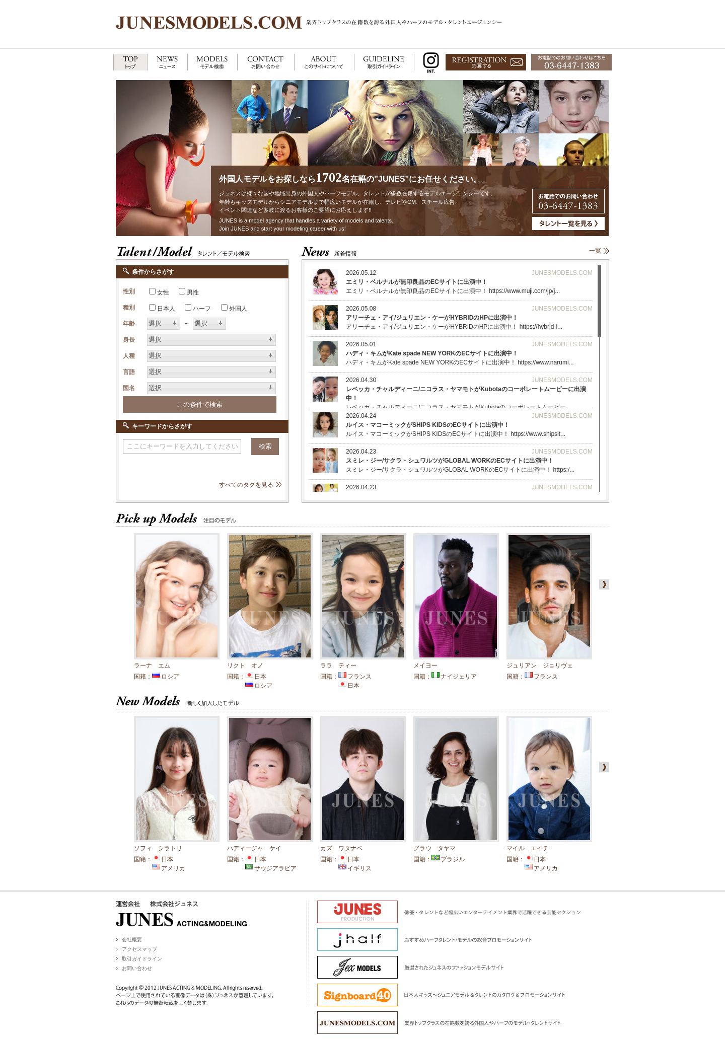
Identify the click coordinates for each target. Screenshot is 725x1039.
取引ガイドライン (142, 958)
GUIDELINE (384, 62)
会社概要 (132, 939)
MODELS (212, 62)
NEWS (167, 62)
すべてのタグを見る (246, 484)
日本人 (166, 308)
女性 (163, 292)
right (602, 584)
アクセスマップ (139, 949)
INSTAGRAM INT (428, 62)
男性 (193, 292)
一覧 (595, 250)
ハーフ (202, 308)
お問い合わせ (137, 968)
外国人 (238, 308)
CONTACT (265, 62)
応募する (486, 62)
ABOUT (324, 62)
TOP (130, 62)
